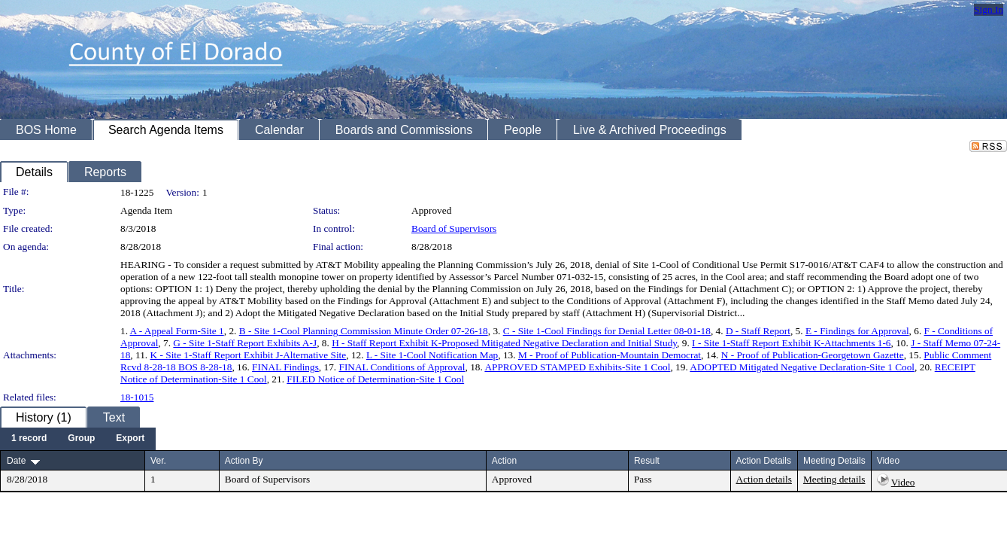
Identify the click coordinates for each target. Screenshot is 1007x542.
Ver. (158, 460)
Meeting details (834, 479)
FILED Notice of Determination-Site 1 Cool (375, 379)
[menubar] (78, 439)
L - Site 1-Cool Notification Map (432, 355)
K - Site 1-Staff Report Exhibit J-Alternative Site (248, 355)
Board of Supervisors (453, 228)
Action (504, 460)
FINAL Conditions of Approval (402, 367)
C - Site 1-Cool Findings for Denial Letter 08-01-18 (607, 330)
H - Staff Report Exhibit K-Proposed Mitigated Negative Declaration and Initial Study (504, 343)
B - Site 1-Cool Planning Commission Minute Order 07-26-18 (363, 330)
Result (647, 460)
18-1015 (136, 397)
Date (16, 460)
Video (903, 482)
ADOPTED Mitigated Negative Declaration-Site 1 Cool (802, 367)
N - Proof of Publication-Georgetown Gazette (812, 355)
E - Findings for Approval (857, 330)
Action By (244, 460)
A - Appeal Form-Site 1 (177, 330)
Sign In (988, 9)
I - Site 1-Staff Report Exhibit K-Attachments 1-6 (791, 343)
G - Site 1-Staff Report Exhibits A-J (245, 343)
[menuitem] (29, 438)
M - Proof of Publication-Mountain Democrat (609, 355)
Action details (764, 479)
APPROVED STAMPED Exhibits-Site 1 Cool (577, 367)
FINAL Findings (285, 367)
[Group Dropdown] (81, 439)
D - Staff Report (758, 330)
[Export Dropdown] (130, 439)
